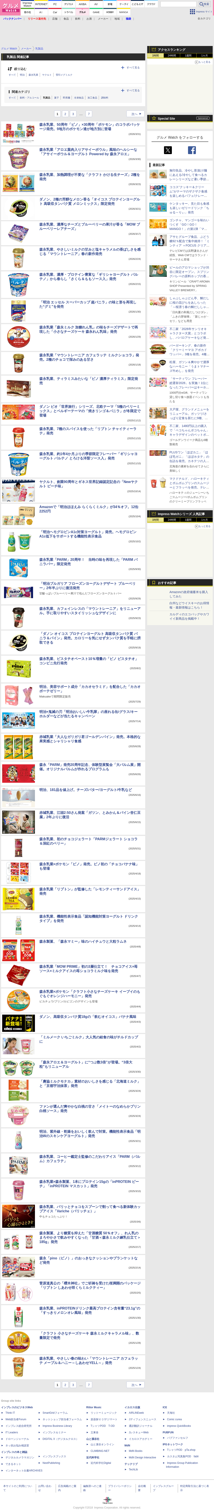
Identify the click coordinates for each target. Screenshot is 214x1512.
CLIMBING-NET (100, 1450)
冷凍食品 (79, 97)
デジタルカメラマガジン (19, 1457)
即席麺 (66, 97)
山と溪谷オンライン (102, 1444)
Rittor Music (93, 1407)
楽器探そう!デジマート (104, 1419)
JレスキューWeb (138, 1432)
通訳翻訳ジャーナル (140, 1425)
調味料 (104, 97)
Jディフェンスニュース (142, 1419)
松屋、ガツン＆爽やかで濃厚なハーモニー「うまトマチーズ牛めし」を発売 (189, 366)
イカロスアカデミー (140, 1439)
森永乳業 (33, 74)
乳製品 (46, 97)
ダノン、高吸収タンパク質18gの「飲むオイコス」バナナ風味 (87, 1017)
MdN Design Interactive (142, 1457)
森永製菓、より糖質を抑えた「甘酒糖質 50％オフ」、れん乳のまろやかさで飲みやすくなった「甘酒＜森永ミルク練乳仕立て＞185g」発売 (90, 1237)
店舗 (54, 18)
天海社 (171, 1412)
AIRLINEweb (136, 1412)
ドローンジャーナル (17, 1439)
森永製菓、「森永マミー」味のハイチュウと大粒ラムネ (83, 941)
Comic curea (174, 1419)
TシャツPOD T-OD (103, 1425)
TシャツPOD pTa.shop (181, 1449)
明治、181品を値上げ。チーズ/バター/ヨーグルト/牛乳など (85, 790)
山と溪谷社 (92, 1439)
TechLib (133, 1469)
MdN (127, 1445)
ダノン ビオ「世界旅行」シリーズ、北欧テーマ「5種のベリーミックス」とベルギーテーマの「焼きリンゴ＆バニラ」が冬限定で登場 (90, 411)
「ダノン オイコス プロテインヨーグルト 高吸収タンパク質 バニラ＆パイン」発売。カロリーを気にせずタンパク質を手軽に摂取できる (90, 638)
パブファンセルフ (177, 1437)
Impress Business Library (57, 1425)
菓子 (56, 97)
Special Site (166, 118)
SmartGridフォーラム (55, 1412)
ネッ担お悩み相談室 (17, 1445)
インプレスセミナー (54, 1432)
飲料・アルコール (29, 97)
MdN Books (135, 1450)
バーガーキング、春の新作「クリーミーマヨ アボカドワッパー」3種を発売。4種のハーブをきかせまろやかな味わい (189, 354)
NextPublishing (51, 1462)
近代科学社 (92, 1457)
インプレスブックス (54, 1456)
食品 (66, 18)
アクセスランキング (171, 49)
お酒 (89, 18)
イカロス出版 (132, 1407)
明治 (22, 74)
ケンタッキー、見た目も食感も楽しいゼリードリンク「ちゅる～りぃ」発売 (189, 208)
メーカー (103, 18)
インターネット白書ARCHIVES (23, 1470)
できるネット (13, 1464)
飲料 (77, 18)
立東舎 (94, 1432)
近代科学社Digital (101, 1462)
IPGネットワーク (173, 1444)
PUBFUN (168, 1432)
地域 (117, 18)
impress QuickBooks (179, 1425)
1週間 (188, 55)
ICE (165, 1407)
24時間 (172, 55)
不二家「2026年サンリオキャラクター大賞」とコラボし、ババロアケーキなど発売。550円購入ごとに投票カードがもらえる (188, 337)
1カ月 (204, 55)
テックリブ (131, 1464)
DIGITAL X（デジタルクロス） (61, 1439)
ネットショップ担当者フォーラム (62, 1419)
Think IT (10, 1412)
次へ (137, 114)
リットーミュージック (104, 1412)
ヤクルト (47, 74)
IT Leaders (11, 1432)
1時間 (155, 55)
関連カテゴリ (21, 91)
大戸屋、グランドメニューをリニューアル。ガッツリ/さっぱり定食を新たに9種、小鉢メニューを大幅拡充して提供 (189, 418)
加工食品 (92, 97)
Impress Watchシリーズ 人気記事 (181, 514)
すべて (12, 74)
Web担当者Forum (15, 1419)
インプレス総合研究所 (18, 1425)
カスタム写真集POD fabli (182, 1456)
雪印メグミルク (64, 74)
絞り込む (20, 69)
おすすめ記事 (167, 583)
